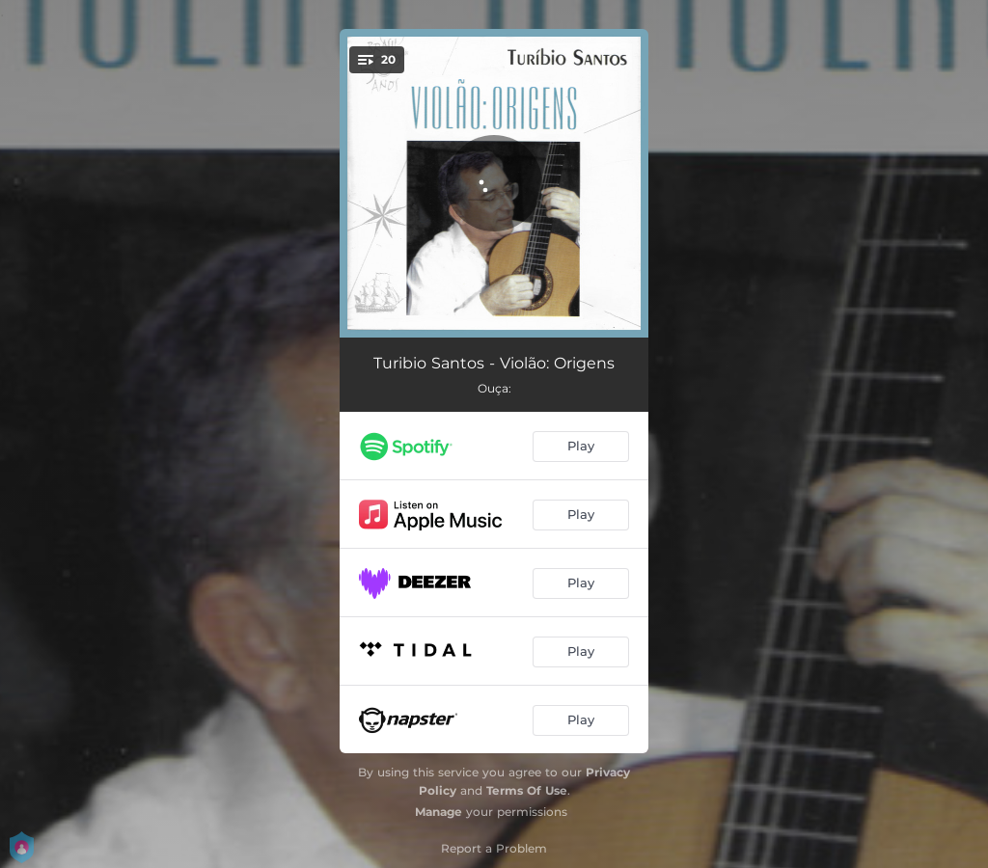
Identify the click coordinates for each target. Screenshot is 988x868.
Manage (438, 811)
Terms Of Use (526, 790)
